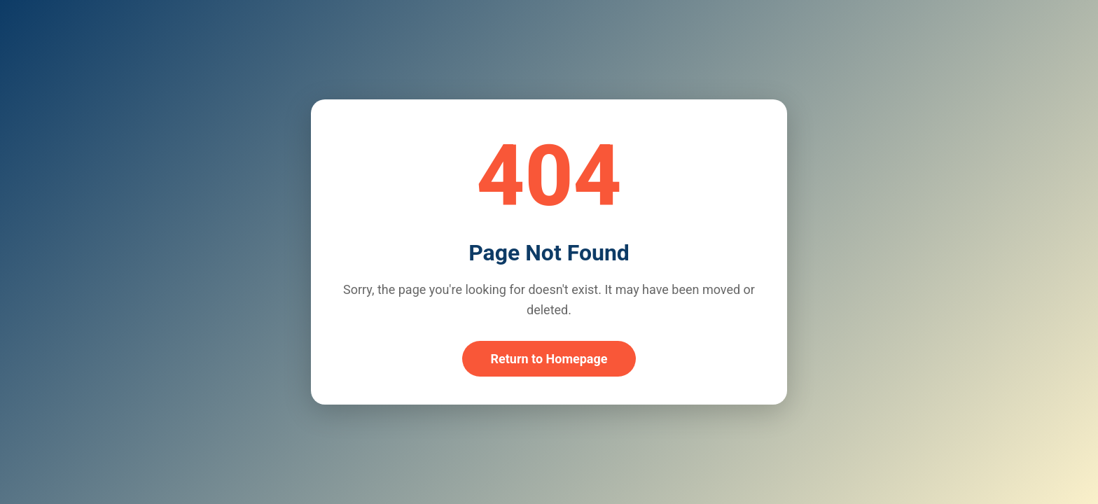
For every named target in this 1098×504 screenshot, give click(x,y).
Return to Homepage (548, 358)
